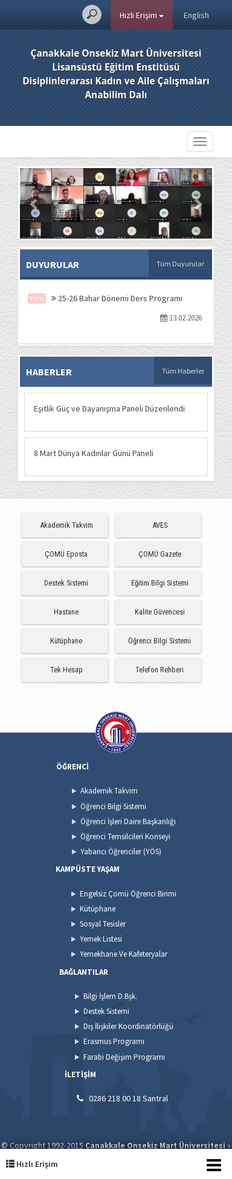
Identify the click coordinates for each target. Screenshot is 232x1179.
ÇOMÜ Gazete (159, 553)
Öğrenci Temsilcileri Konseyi (125, 836)
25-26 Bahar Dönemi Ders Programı (116, 298)
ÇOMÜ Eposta (66, 553)
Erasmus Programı (113, 1041)
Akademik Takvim (66, 525)
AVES (159, 525)
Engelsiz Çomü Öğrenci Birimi (128, 894)
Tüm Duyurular (180, 263)
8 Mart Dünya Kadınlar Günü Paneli (93, 453)
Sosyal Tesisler (103, 924)
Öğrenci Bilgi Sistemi (159, 640)
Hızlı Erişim (142, 15)
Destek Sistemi (66, 582)
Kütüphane (66, 640)
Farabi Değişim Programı (124, 1057)
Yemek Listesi (101, 939)
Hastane (66, 611)
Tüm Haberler (183, 370)
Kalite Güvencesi (160, 611)
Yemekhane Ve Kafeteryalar (123, 954)
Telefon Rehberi (159, 669)
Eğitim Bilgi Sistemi (159, 582)
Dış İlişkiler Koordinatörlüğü (128, 1026)
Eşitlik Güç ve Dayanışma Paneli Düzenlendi (109, 408)
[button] (34, 203)
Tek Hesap (66, 669)
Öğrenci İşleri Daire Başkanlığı (128, 821)
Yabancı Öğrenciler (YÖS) (120, 851)
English (196, 15)
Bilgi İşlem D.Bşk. (110, 996)
